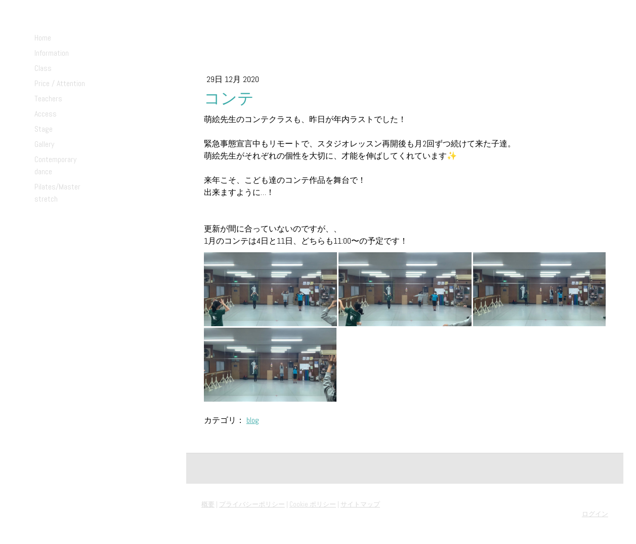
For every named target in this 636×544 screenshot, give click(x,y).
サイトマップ (360, 504)
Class (43, 68)
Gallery (44, 144)
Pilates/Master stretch (57, 192)
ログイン (595, 514)
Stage (43, 129)
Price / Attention (59, 83)
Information (51, 53)
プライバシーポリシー (252, 504)
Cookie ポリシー (312, 504)
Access (45, 113)
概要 (208, 504)
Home (42, 37)
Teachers (48, 98)
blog (252, 420)
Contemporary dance (55, 165)
